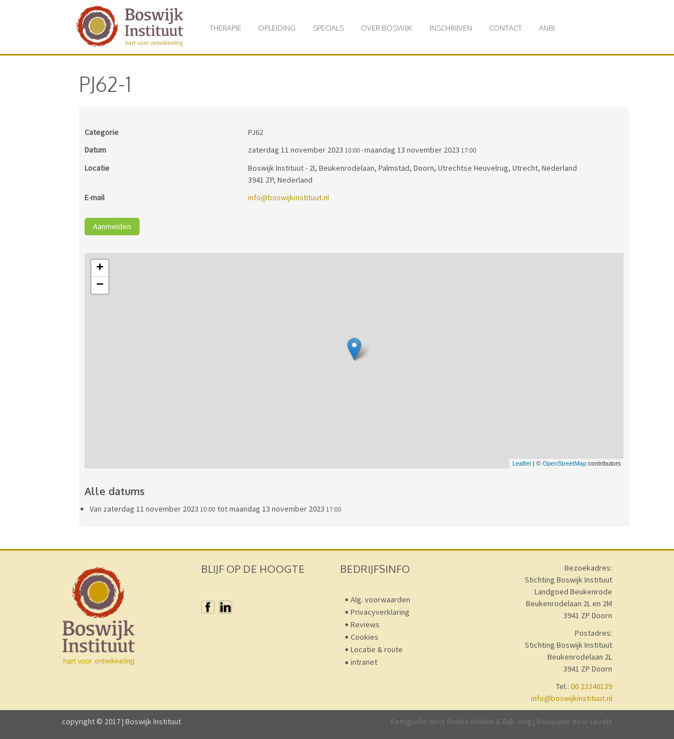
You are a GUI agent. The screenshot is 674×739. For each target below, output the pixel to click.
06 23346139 (591, 686)
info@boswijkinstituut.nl (288, 197)
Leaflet (521, 463)
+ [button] (100, 268)
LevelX (601, 721)
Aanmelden (112, 226)
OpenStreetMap (564, 463)
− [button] (100, 285)
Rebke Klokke (470, 721)
